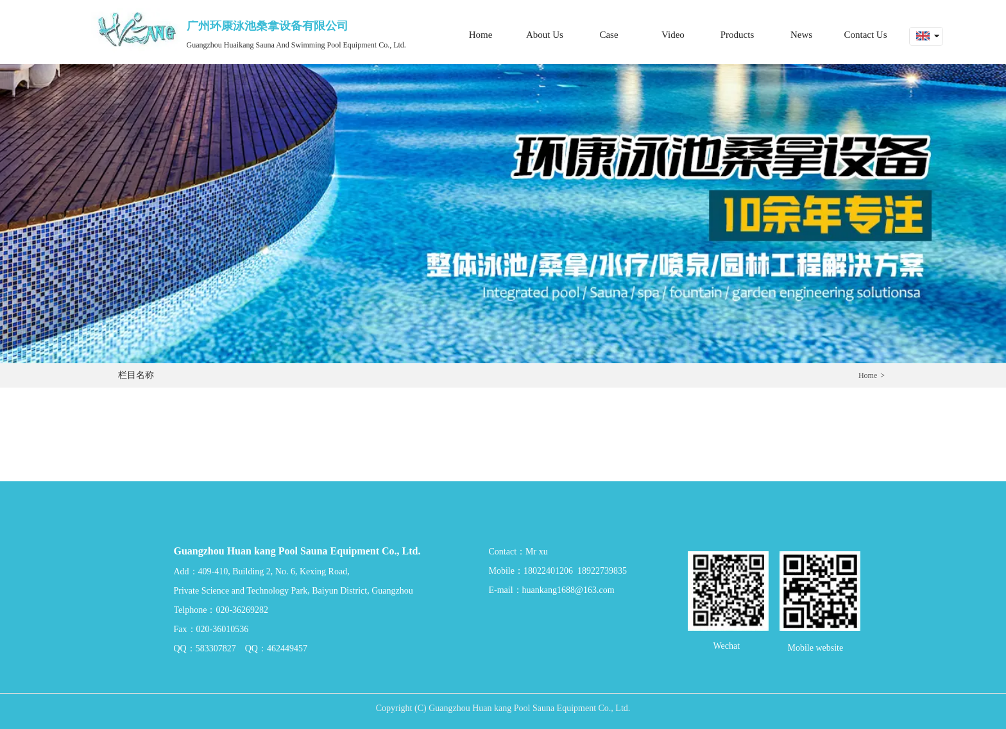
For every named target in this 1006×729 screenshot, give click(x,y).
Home (867, 375)
